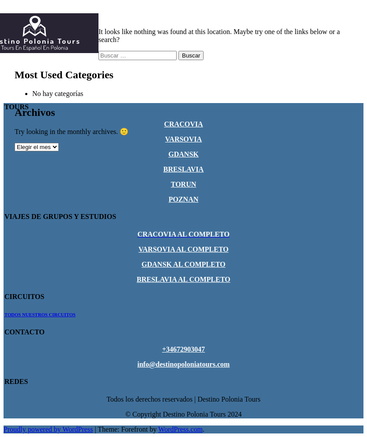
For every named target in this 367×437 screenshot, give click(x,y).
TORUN (184, 184)
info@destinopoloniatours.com (183, 364)
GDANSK (183, 154)
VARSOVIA (183, 139)
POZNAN (184, 199)
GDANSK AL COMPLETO (184, 264)
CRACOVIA (183, 124)
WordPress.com (180, 429)
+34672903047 (183, 349)
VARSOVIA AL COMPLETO (184, 249)
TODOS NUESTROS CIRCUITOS (40, 314)
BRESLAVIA (183, 169)
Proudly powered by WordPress (48, 429)
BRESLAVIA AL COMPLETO (184, 279)
